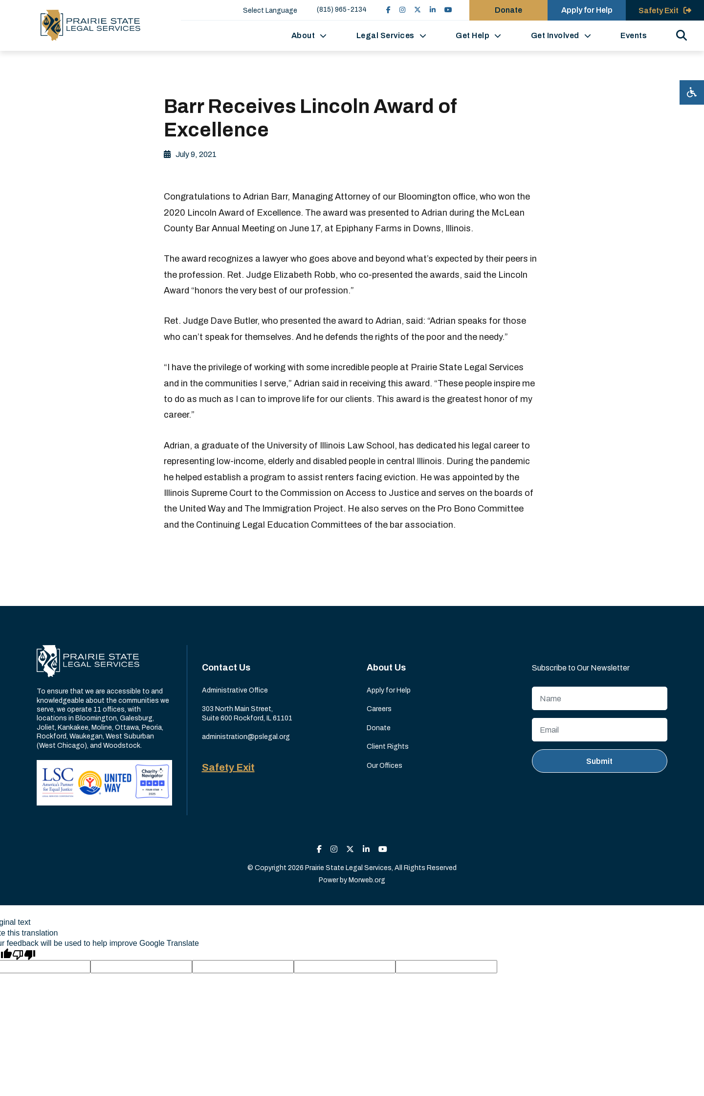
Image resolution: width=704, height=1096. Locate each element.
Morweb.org (367, 880)
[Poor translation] (24, 954)
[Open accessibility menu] (692, 92)
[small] (388, 10)
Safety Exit (228, 767)
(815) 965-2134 (342, 9)
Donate (379, 728)
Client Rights (388, 746)
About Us (386, 667)
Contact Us (226, 667)
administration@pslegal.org (246, 736)
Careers (379, 709)
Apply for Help (389, 690)
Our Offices (384, 765)
